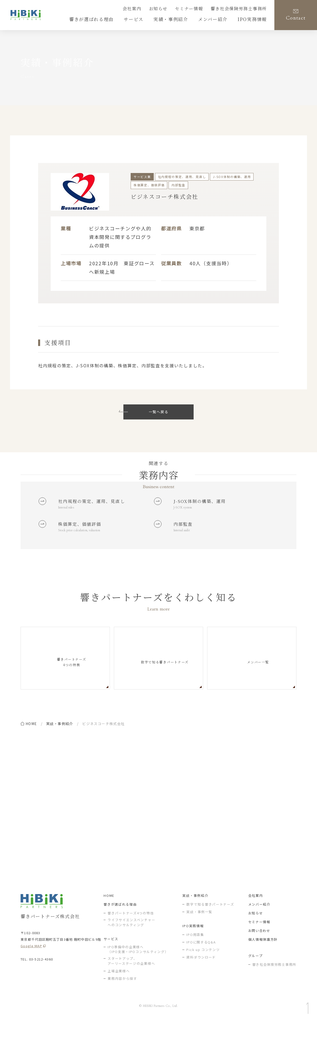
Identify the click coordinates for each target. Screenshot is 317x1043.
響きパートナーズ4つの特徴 (131, 933)
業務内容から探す (122, 998)
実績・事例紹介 (59, 738)
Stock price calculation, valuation (83, 545)
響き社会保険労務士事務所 (243, 9)
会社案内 (150, 9)
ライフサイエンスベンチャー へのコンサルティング (131, 942)
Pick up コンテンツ (203, 970)
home (31, 738)
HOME (109, 915)
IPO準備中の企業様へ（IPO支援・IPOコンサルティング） (138, 970)
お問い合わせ (259, 950)
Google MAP (31, 966)
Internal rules (68, 519)
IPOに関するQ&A (201, 962)
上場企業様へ (119, 991)
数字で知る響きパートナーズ (210, 924)
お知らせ (173, 9)
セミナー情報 (200, 9)
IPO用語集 (195, 954)
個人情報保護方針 (263, 959)
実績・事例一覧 (199, 932)
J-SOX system (184, 509)
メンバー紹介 (259, 924)
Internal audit (184, 545)
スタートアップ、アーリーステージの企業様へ (131, 981)
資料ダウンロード (201, 977)
